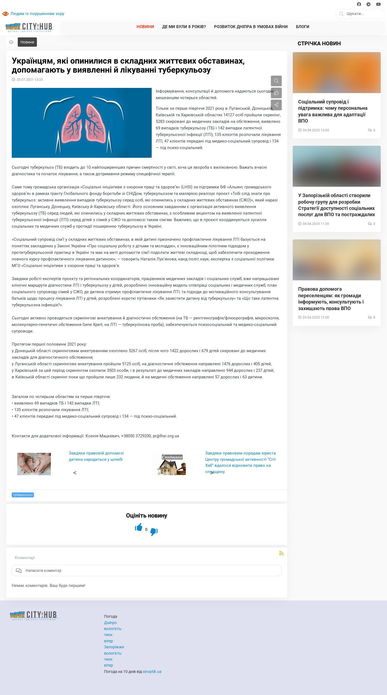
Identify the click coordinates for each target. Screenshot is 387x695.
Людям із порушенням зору (37, 13)
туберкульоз (23, 495)
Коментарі (25, 557)
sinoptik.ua (152, 671)
